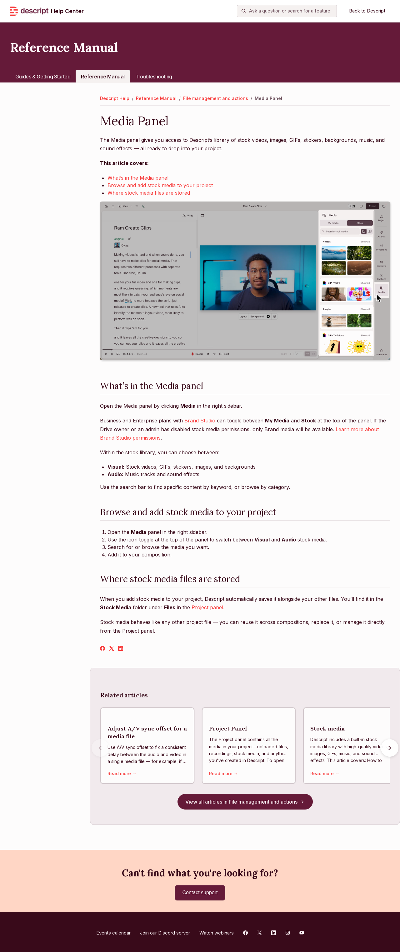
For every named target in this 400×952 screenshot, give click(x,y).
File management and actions (215, 98)
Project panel (207, 607)
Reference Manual (103, 76)
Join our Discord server (165, 931)
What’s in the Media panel (138, 178)
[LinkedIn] (120, 649)
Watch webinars (216, 931)
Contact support (200, 892)
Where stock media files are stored (149, 193)
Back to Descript (367, 11)
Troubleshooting (153, 76)
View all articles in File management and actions (245, 803)
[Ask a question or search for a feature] (287, 11)
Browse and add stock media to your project (160, 185)
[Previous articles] (100, 749)
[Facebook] (102, 649)
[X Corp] (111, 649)
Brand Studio (200, 420)
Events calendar (113, 931)
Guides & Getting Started (42, 76)
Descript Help (114, 98)
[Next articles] (389, 749)
